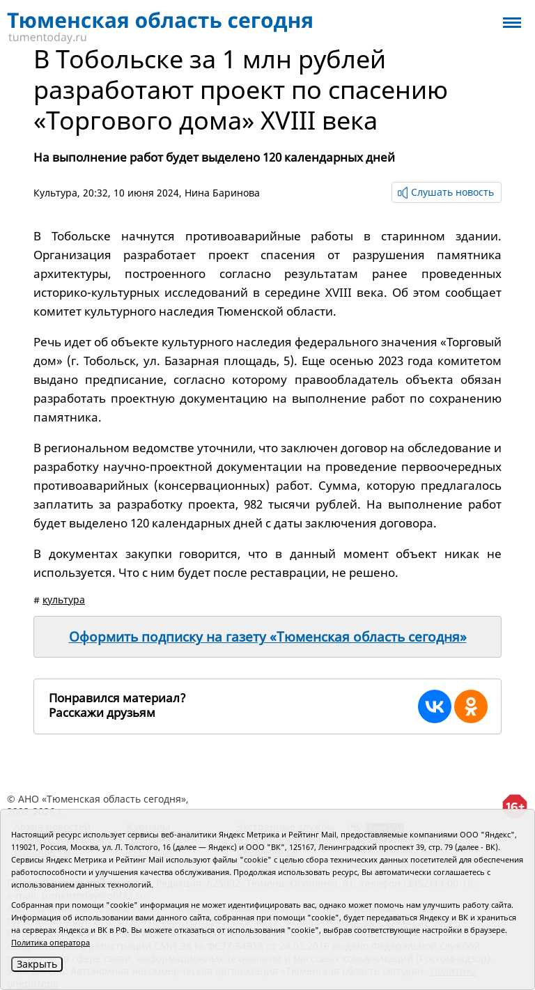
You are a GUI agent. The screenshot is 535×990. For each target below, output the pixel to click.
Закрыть (37, 963)
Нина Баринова (222, 192)
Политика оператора (50, 942)
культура (63, 599)
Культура (55, 192)
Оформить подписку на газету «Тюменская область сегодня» (268, 637)
